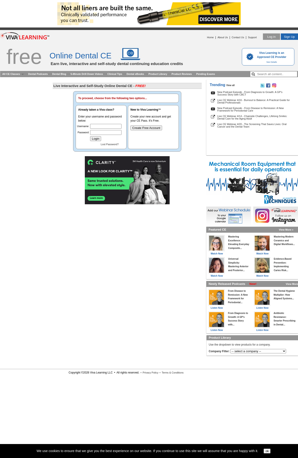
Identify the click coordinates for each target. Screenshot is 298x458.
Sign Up (289, 36)
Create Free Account (146, 128)
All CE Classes (11, 74)
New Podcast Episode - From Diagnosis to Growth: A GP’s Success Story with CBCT (249, 93)
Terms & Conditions (172, 372)
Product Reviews (181, 74)
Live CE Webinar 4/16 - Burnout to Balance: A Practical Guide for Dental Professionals (253, 101)
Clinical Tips (114, 74)
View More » (286, 229)
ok (267, 451)
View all (230, 85)
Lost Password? (110, 144)
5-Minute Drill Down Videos (87, 74)
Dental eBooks (135, 74)
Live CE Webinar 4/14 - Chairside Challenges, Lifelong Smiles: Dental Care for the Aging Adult (252, 117)
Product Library (157, 74)
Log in (271, 36)
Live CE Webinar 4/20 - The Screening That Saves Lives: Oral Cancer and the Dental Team (252, 125)
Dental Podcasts (38, 74)
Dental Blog (59, 74)
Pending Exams (205, 74)
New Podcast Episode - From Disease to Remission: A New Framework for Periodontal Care (250, 109)
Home (210, 37)
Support (252, 37)
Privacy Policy (150, 372)
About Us (223, 37)
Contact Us (238, 37)
